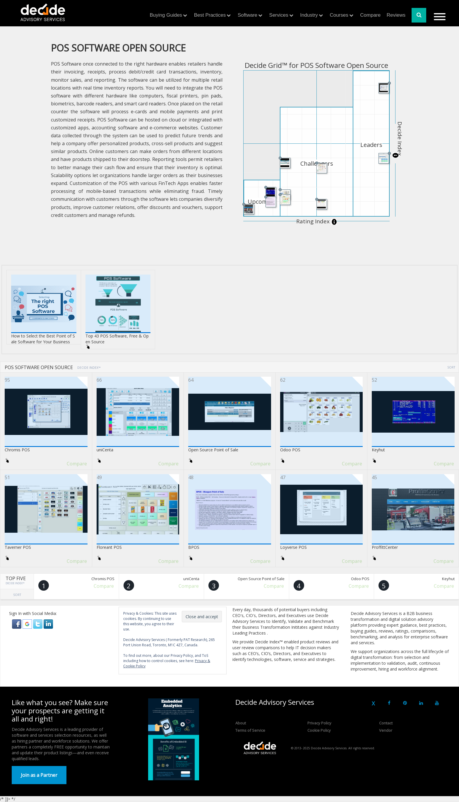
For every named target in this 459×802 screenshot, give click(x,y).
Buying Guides (166, 15)
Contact (386, 723)
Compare (370, 15)
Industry (309, 15)
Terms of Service (250, 730)
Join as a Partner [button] (39, 775)
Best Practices (210, 15)
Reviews (396, 15)
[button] (17, 623)
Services (278, 15)
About (240, 723)
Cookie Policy (319, 730)
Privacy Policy (319, 723)
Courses (339, 15)
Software (247, 15)
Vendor (385, 730)
